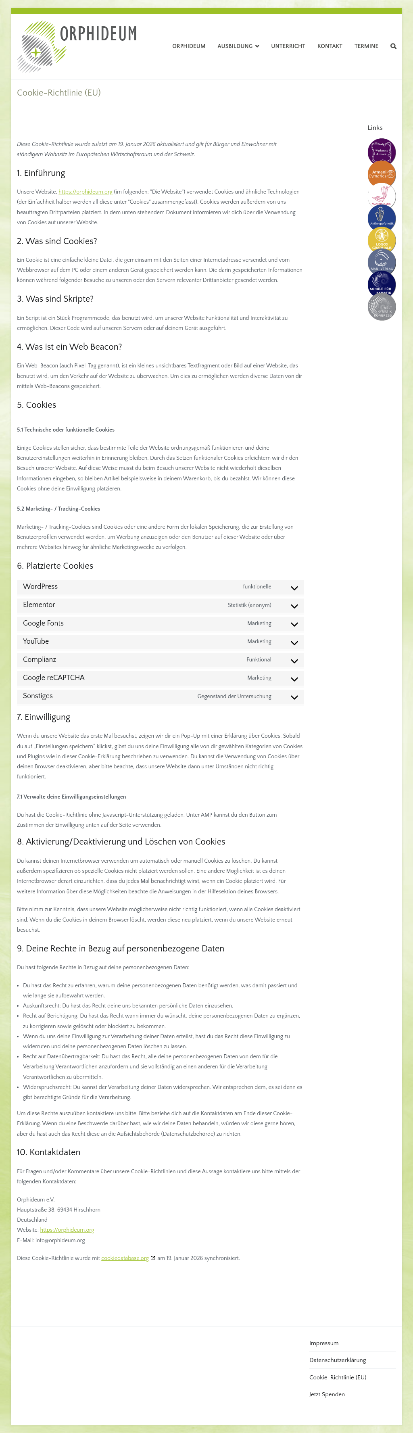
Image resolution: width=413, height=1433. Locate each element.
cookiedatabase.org (125, 1258)
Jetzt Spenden (327, 1394)
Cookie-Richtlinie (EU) (338, 1377)
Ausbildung (235, 46)
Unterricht (288, 46)
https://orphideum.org (85, 192)
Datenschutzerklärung (337, 1360)
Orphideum (188, 46)
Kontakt (329, 46)
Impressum (324, 1343)
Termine (366, 46)
